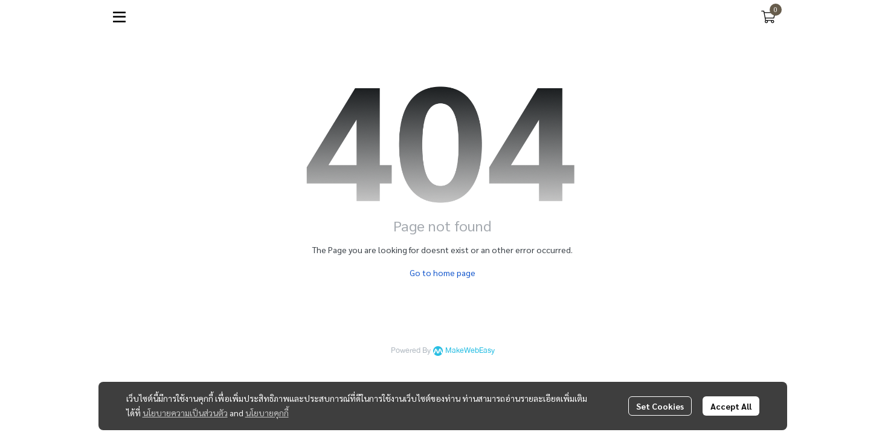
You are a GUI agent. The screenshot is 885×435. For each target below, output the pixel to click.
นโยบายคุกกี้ (267, 412)
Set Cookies (660, 406)
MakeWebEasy (470, 350)
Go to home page (442, 272)
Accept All (730, 406)
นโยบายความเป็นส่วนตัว (185, 412)
